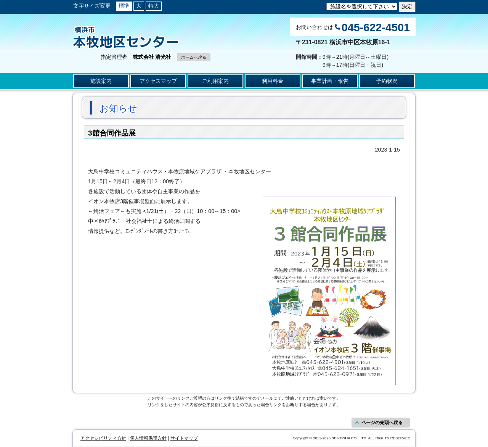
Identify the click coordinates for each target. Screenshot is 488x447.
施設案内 (101, 81)
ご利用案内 (215, 81)
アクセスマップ (158, 81)
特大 (153, 6)
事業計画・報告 (329, 81)
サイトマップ (184, 438)
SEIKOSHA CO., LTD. (350, 438)
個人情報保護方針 (148, 438)
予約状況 (387, 81)
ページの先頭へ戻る (382, 422)
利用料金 (272, 81)
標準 (124, 6)
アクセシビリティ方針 (103, 438)
